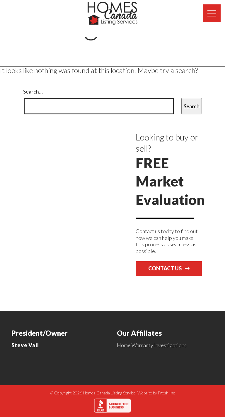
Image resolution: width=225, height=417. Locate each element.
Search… (33, 91)
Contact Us (169, 268)
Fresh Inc (166, 392)
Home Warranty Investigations (152, 345)
